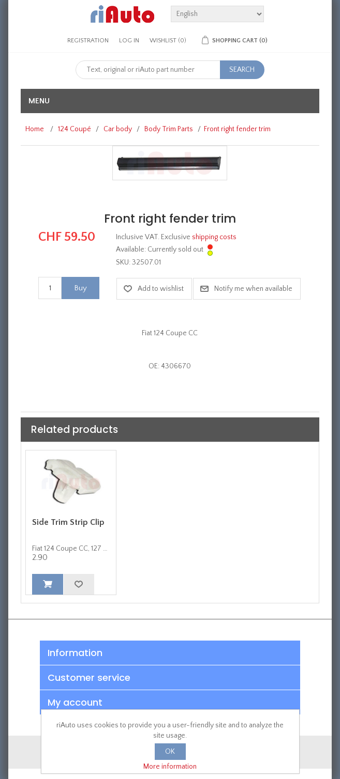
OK (170, 751)
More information (170, 766)
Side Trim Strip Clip (68, 522)
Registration (88, 40)
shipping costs (214, 237)
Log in (129, 40)
